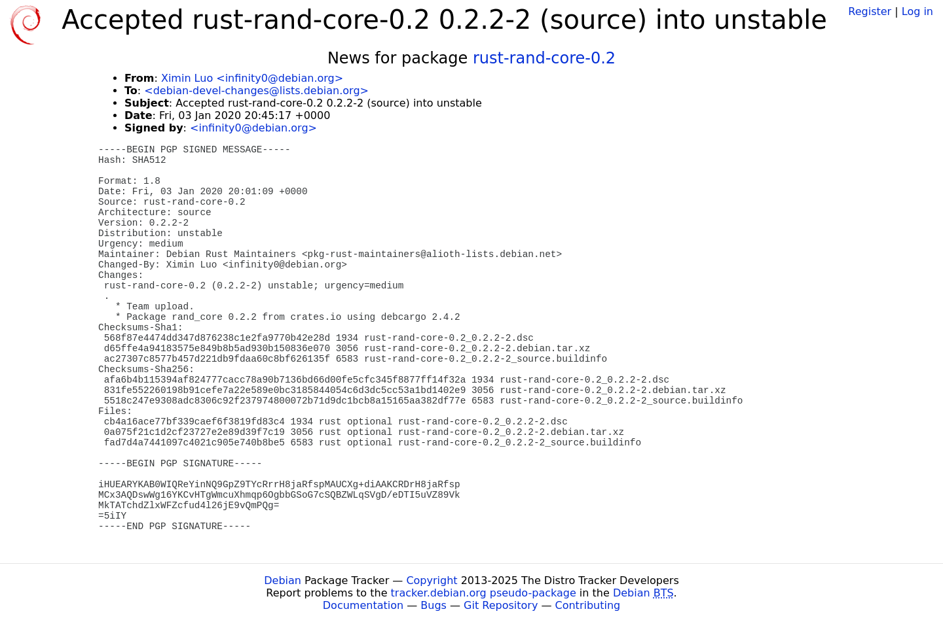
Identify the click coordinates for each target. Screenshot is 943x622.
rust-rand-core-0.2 (544, 58)
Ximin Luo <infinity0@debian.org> (252, 78)
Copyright (431, 580)
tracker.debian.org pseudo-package (483, 593)
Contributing (588, 605)
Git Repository (501, 605)
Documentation (363, 605)
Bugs (433, 605)
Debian (282, 580)
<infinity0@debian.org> (253, 128)
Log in (917, 11)
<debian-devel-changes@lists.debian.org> (256, 90)
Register (869, 11)
